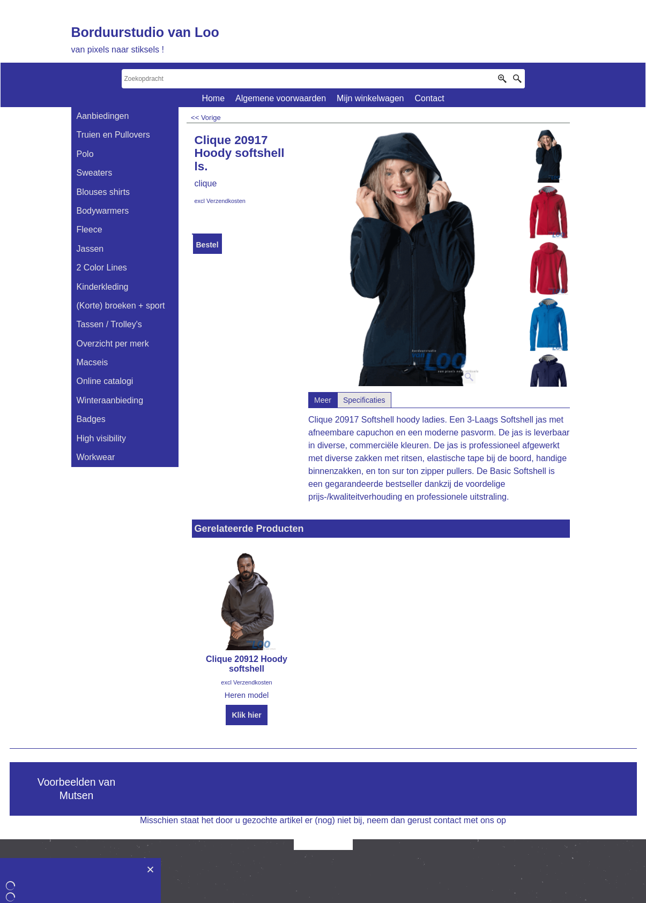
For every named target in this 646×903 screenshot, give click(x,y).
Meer (322, 400)
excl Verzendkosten (220, 201)
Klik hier (246, 715)
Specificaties (364, 400)
